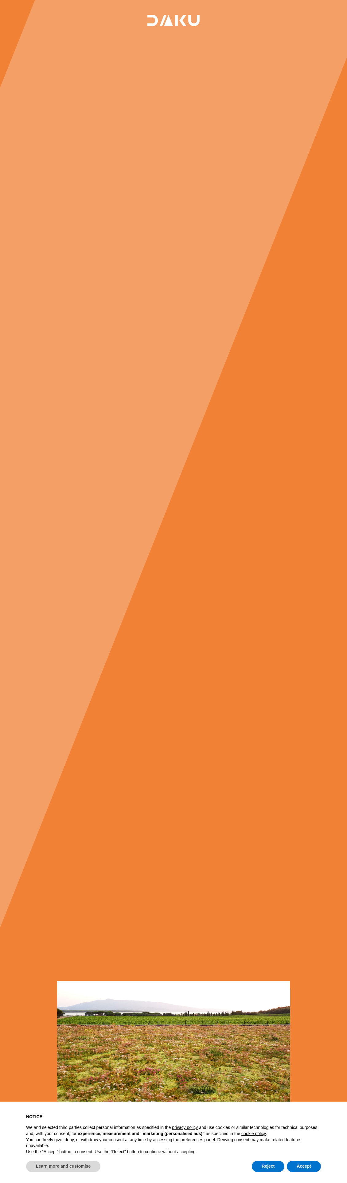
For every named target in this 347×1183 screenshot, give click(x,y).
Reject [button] (268, 1166)
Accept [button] (304, 1166)
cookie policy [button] (253, 1133)
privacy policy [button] (185, 1127)
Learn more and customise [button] (63, 1166)
